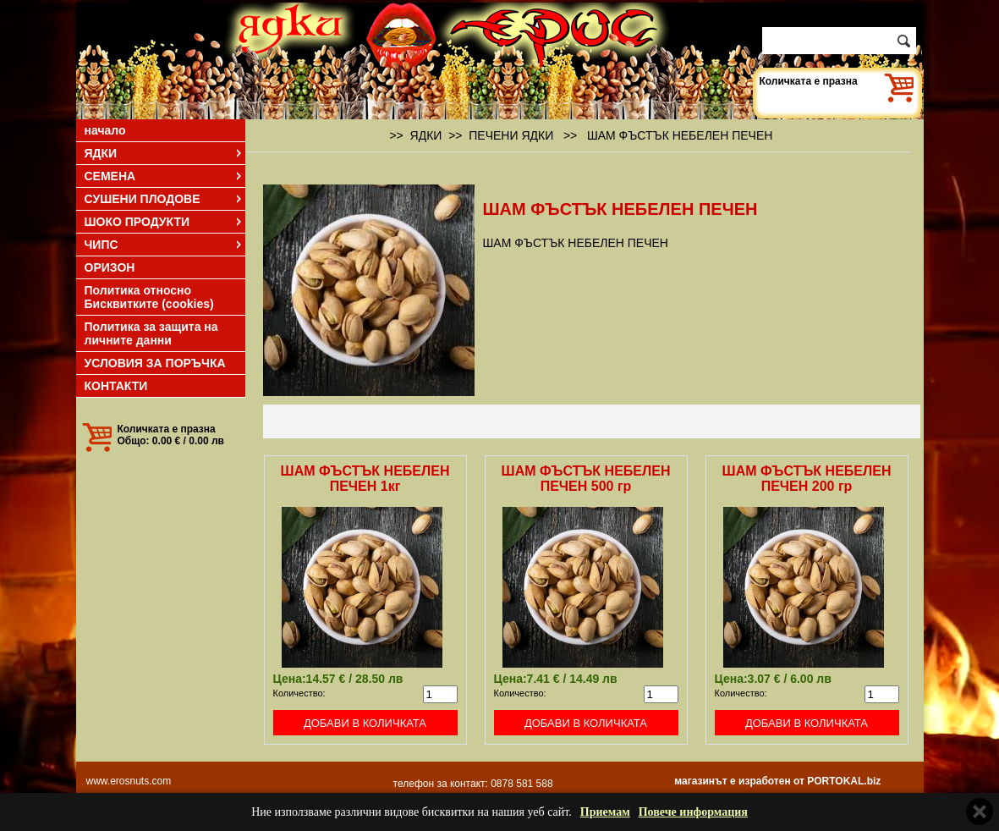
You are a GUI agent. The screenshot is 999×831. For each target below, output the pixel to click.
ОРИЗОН (110, 267)
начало (105, 130)
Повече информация (693, 812)
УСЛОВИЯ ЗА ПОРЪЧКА (155, 363)
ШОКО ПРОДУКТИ (164, 221)
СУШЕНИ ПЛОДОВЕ (164, 199)
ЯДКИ (164, 153)
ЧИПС (164, 244)
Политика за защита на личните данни (151, 333)
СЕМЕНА (164, 176)
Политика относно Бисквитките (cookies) (149, 297)
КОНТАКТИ (116, 386)
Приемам (605, 812)
